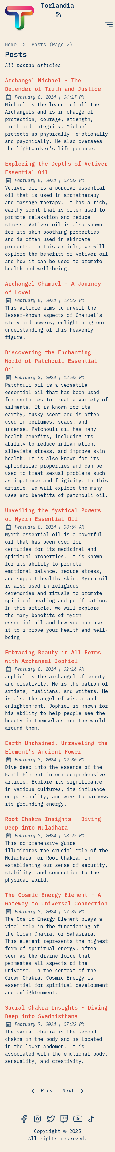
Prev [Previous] (41, 1091)
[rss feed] (59, 14)
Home (11, 44)
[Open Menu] (109, 24)
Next (74, 1091)
